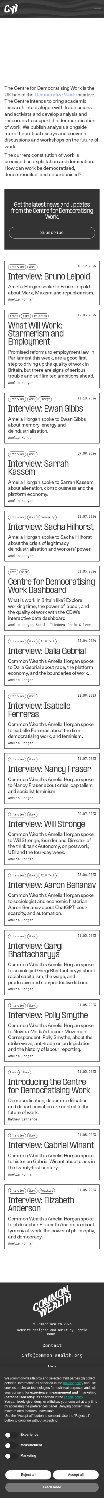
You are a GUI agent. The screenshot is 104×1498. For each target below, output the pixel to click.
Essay (14, 316)
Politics (40, 316)
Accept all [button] (76, 1475)
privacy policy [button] (73, 1383)
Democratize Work (55, 94)
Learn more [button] (52, 1487)
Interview (17, 267)
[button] (97, 9)
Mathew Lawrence (22, 1119)
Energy (45, 399)
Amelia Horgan (20, 299)
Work (32, 267)
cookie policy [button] (73, 1397)
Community (47, 517)
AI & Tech (47, 641)
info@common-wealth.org (52, 1355)
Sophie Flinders (50, 625)
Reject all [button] (28, 1475)
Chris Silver (79, 625)
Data (13, 572)
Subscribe (52, 232)
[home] (11, 9)
